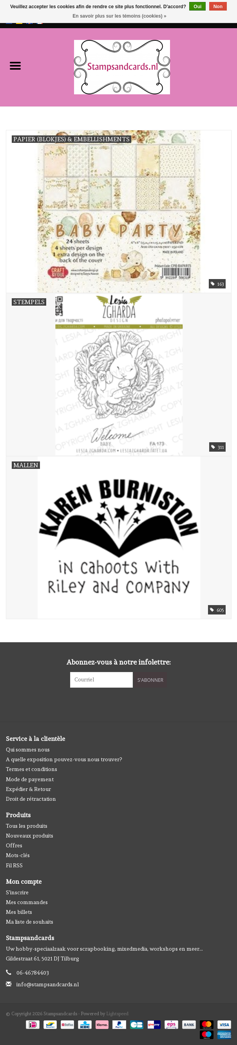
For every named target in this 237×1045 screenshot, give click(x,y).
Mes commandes (27, 902)
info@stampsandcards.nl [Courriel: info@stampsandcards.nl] (47, 984)
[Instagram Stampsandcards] (125, 703)
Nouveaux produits (29, 835)
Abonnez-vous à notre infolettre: (119, 662)
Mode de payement (30, 779)
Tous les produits (26, 826)
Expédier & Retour (28, 789)
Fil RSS (14, 865)
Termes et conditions (31, 769)
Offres (14, 845)
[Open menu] (15, 65)
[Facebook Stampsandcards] (111, 703)
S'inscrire (17, 892)
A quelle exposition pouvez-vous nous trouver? (64, 759)
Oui (197, 6)
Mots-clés (18, 855)
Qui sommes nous (28, 749)
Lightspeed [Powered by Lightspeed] (117, 1013)
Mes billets (19, 912)
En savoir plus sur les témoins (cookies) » (119, 16)
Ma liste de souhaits (29, 922)
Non (218, 6)
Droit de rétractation (31, 799)
